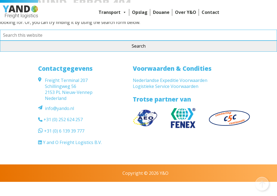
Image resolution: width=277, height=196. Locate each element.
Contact (210, 12)
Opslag (139, 12)
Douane (161, 12)
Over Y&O (185, 12)
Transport (113, 12)
